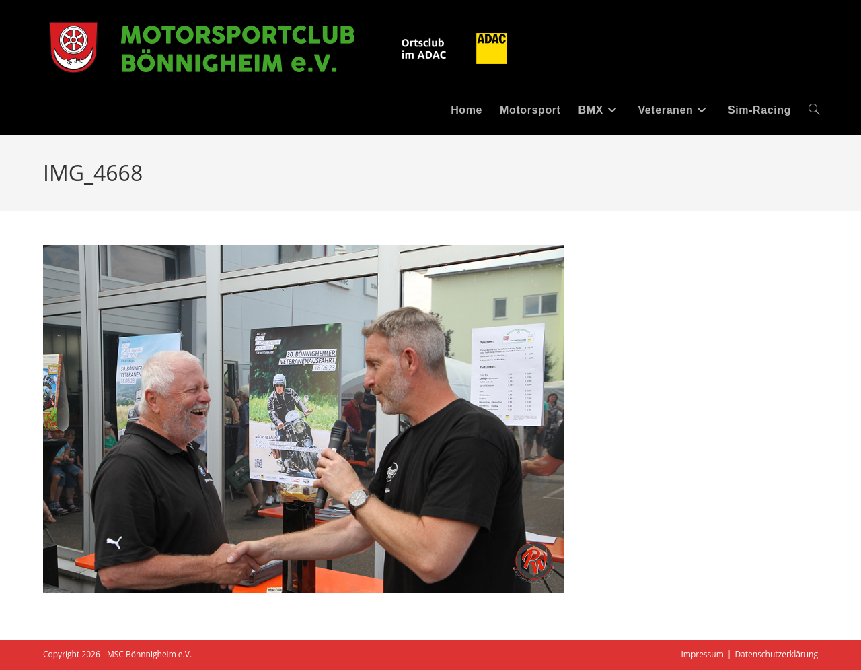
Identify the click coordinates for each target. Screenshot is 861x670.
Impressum (702, 654)
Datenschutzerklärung (776, 654)
